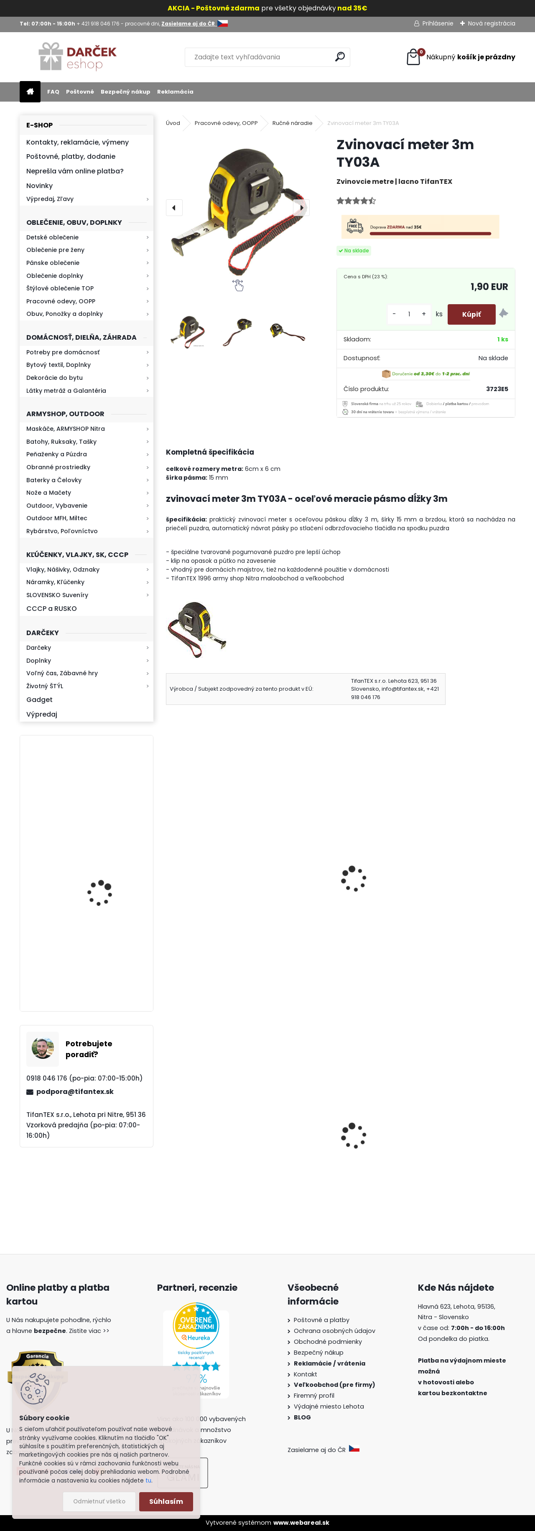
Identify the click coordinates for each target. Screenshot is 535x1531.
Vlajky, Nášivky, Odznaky (62, 569)
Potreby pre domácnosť (62, 352)
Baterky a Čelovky (54, 480)
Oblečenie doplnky (54, 276)
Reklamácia (175, 92)
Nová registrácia (491, 23)
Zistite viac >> (89, 1331)
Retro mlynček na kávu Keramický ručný (108, 956)
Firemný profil (315, 1395)
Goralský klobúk (316, 1151)
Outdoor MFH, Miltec (56, 518)
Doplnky (38, 660)
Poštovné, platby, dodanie (70, 156)
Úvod (173, 123)
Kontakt (306, 1374)
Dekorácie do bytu (54, 378)
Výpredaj (41, 714)
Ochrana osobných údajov (334, 1331)
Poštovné (80, 92)
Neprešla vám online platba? (75, 171)
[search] (340, 56)
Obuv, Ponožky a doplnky (64, 314)
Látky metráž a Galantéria (66, 391)
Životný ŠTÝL (44, 686)
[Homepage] (30, 92)
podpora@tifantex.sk (75, 1091)
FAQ (53, 92)
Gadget (39, 699)
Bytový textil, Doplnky (58, 365)
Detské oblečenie (52, 237)
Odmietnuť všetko (99, 1502)
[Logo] (77, 57)
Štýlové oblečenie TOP (60, 288)
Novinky (39, 186)
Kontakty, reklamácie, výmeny (77, 142)
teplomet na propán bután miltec (334, 882)
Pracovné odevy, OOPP (60, 301)
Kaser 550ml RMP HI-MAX (111, 791)
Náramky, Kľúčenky (55, 582)
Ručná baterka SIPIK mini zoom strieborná (459, 882)
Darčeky (38, 647)
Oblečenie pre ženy (55, 250)
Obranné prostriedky (58, 467)
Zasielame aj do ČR (323, 1450)
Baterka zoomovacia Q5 (110, 881)
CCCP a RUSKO (51, 608)
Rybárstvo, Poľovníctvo (62, 531)
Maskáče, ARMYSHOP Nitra (65, 429)
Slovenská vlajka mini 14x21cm (457, 1151)
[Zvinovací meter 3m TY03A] (238, 208)
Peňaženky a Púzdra (56, 454)
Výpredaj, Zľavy (50, 199)
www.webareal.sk (301, 1522)
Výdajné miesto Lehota (329, 1406)
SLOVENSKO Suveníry (57, 595)
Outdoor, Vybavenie (56, 505)
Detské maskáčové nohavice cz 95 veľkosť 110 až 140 (218, 1151)
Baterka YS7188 (196, 877)
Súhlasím (166, 1501)
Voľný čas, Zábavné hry (62, 673)
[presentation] (174, 207)
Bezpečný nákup (125, 92)
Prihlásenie (438, 23)
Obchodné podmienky (328, 1342)
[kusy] (405, 314)
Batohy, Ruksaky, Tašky (61, 441)
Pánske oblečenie (52, 263)
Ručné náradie (293, 123)
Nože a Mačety (48, 492)
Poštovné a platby (321, 1320)
